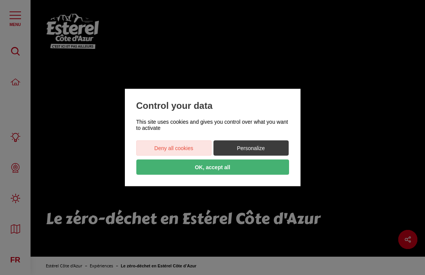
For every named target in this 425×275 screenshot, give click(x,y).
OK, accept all (212, 167)
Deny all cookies (173, 148)
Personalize (251, 148)
